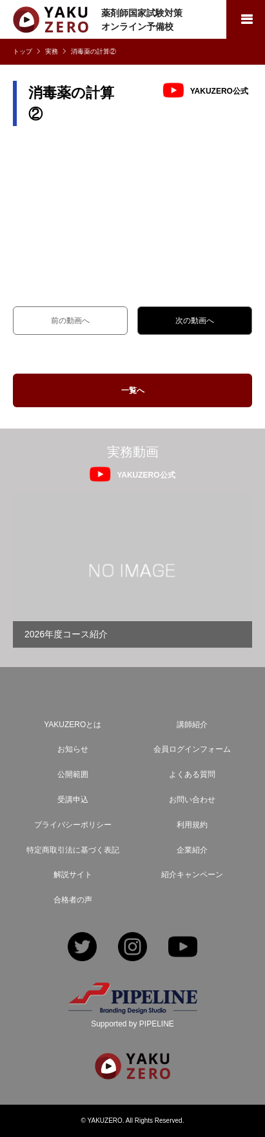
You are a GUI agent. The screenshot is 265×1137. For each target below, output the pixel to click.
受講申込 (72, 799)
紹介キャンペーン (192, 874)
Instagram (132, 948)
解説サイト (73, 874)
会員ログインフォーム (192, 749)
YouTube (182, 948)
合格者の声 (73, 899)
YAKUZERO (105, 1120)
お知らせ (72, 749)
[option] (132, 570)
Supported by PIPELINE (132, 1023)
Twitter (82, 948)
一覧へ (132, 390)
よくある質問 (192, 774)
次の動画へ (194, 320)
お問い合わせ (192, 799)
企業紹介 (192, 850)
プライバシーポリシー (73, 824)
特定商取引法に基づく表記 (72, 850)
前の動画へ (70, 320)
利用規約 (192, 824)
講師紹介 (192, 724)
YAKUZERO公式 (219, 90)
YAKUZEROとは (72, 724)
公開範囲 (72, 774)
